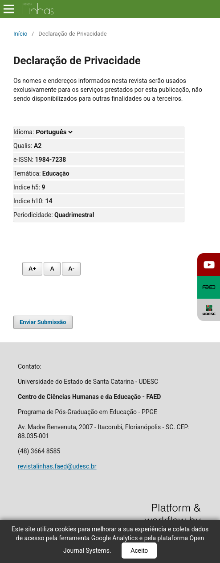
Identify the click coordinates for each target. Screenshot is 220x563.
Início (20, 33)
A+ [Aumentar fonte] (32, 268)
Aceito (139, 550)
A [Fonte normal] (52, 268)
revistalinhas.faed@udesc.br (57, 466)
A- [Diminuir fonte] (71, 268)
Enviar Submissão (43, 322)
